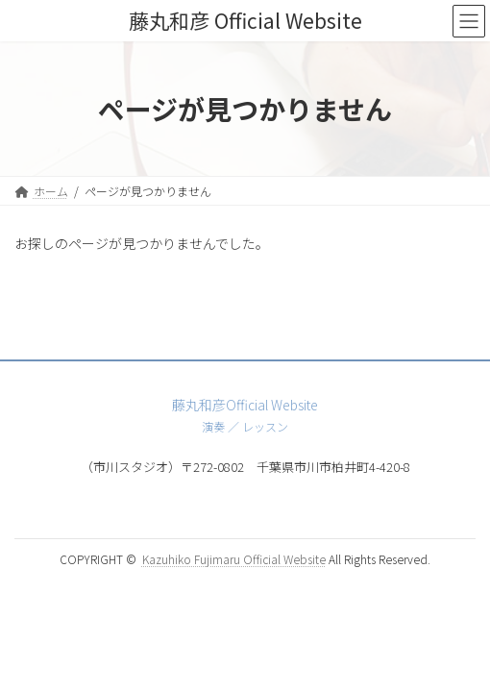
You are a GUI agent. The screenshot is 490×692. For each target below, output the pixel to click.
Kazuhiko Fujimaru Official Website (234, 559)
